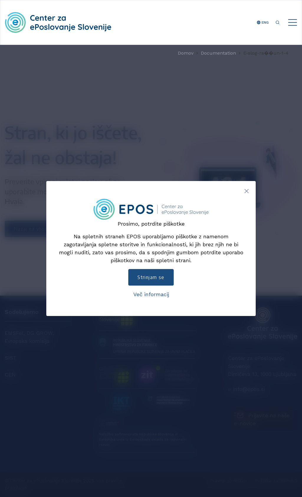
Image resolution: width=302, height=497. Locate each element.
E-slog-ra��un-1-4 (265, 53)
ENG (263, 22)
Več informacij (151, 294)
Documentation (218, 53)
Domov (185, 53)
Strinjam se (150, 277)
